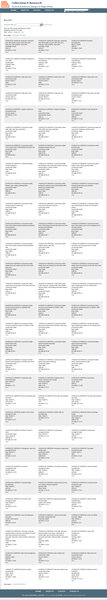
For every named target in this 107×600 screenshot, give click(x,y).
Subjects (49, 10)
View (6, 52)
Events (36, 10)
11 (25, 35)
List (22, 32)
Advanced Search (80, 11)
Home (13, 10)
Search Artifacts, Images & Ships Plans (32, 6)
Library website (50, 595)
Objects (25, 10)
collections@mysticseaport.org (73, 595)
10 (23, 35)
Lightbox (10, 32)
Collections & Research (27, 3)
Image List (17, 32)
